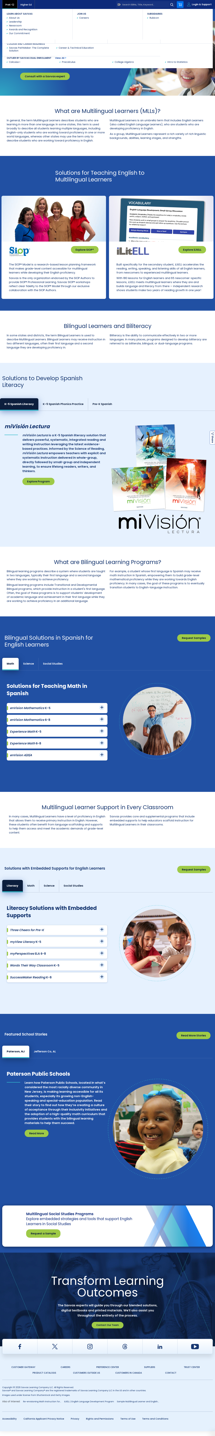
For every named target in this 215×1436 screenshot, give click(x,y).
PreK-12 (9, 4)
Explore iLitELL (192, 250)
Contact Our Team (107, 1329)
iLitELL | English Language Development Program (89, 1406)
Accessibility (9, 1423)
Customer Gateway (23, 1371)
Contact (200, 14)
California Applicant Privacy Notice (43, 1423)
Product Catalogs (44, 1377)
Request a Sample (43, 1238)
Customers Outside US (86, 1377)
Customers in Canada (128, 1377)
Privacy (75, 1423)
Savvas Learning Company (15, 26)
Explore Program (38, 486)
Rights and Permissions (100, 1423)
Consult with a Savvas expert (45, 76)
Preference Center (107, 1371)
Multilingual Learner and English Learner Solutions (57, 26)
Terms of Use (127, 1423)
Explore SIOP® (85, 250)
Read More (36, 1138)
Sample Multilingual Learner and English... (138, 1406)
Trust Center (192, 1371)
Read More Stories (193, 1040)
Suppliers (149, 1371)
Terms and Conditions (155, 1423)
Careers (65, 1371)
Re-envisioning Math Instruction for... (42, 1406)
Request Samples (194, 643)
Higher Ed (26, 4)
